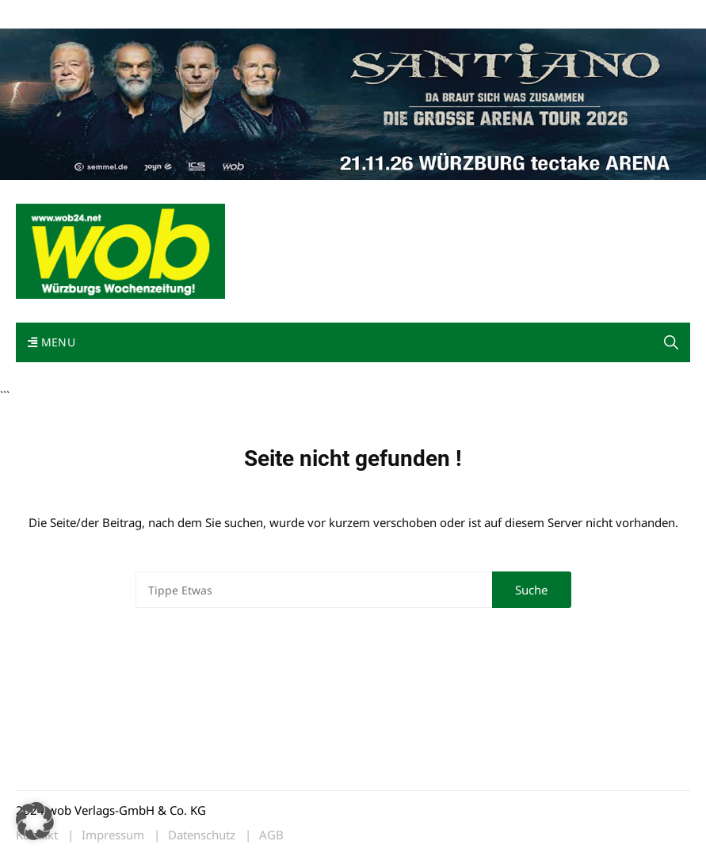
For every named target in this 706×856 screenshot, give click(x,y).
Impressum (250, 15)
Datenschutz (201, 835)
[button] (671, 342)
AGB (271, 835)
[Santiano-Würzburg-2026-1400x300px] (353, 102)
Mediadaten (44, 15)
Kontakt (196, 15)
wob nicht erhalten (125, 15)
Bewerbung (312, 15)
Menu (51, 342)
